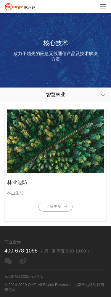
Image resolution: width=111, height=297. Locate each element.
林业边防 (17, 182)
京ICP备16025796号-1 (23, 276)
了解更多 (57, 206)
